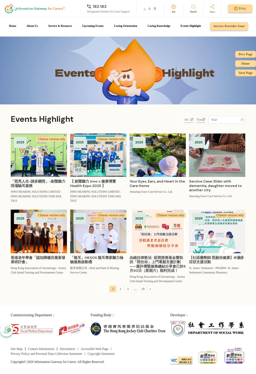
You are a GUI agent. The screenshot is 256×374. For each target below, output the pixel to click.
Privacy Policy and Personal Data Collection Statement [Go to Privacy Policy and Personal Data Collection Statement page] (46, 353)
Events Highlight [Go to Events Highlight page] (191, 25)
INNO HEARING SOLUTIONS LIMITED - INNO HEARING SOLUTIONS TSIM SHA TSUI (36, 196)
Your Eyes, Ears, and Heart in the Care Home (157, 183)
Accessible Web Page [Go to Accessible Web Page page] (94, 349)
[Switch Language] (173, 8)
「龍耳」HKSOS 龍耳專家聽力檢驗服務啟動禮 (96, 260)
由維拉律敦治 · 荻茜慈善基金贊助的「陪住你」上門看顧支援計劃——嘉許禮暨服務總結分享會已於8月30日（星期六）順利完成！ (158, 264)
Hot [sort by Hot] (189, 119)
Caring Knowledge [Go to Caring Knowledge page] (159, 25)
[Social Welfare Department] (32, 328)
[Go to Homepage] (34, 8)
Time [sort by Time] (201, 119)
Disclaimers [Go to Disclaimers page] (67, 349)
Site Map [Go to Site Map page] (16, 349)
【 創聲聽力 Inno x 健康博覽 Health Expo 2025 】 (93, 183)
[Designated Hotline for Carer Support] (108, 6)
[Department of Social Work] (207, 328)
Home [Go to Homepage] (12, 25)
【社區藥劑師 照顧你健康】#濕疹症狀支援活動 (216, 260)
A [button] (145, 8)
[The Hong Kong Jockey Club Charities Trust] (128, 328)
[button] (6, 330)
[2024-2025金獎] (208, 356)
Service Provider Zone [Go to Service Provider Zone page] (229, 26)
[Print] (240, 8)
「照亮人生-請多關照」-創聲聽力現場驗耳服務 (38, 183)
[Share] (212, 9)
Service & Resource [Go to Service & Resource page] (60, 25)
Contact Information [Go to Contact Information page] (41, 349)
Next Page (246, 73)
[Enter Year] (226, 120)
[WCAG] (181, 360)
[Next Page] (150, 289)
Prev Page (246, 54)
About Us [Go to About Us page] (32, 25)
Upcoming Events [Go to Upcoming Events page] (93, 25)
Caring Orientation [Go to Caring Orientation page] (125, 25)
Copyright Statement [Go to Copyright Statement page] (101, 353)
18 (143, 289)
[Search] (193, 8)
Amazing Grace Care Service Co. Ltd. (151, 191)
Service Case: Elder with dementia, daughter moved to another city (215, 185)
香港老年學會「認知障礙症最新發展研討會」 (38, 260)
